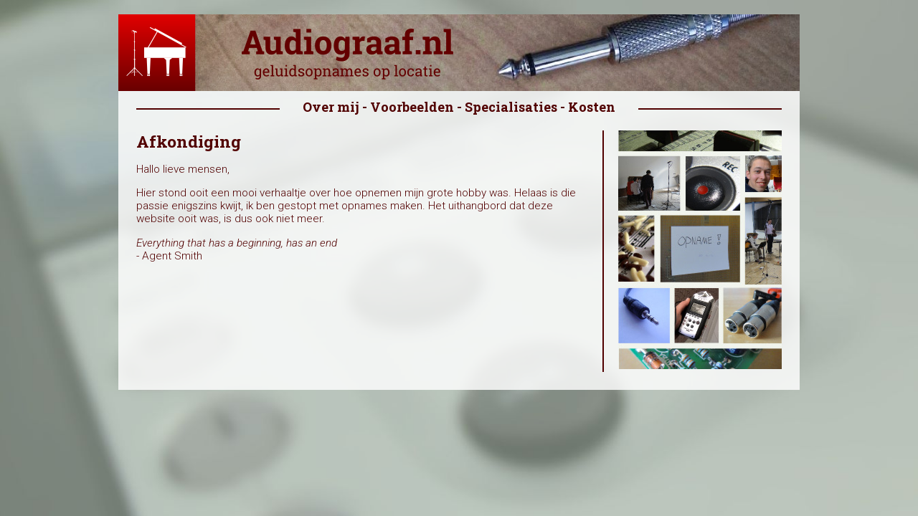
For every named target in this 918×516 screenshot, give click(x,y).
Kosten (591, 106)
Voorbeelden (412, 106)
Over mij (331, 106)
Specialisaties (511, 106)
